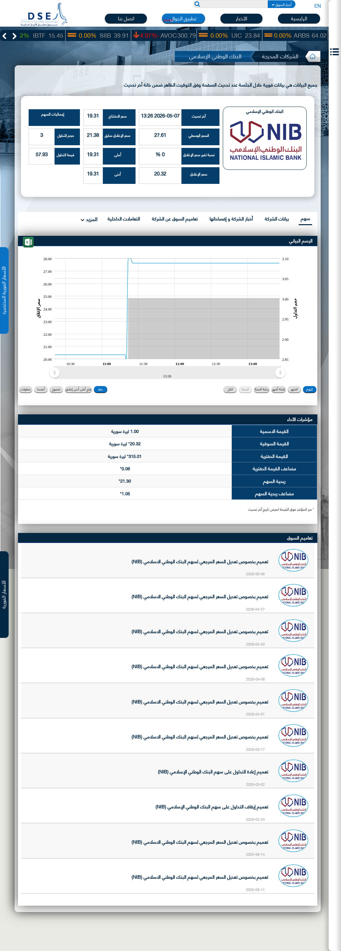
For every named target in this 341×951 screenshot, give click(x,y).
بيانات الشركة (277, 218)
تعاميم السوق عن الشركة (174, 218)
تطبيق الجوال (183, 18)
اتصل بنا (126, 18)
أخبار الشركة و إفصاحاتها (231, 218)
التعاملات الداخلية (124, 218)
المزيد (91, 219)
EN (317, 5)
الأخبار (241, 18)
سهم (305, 218)
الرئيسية (299, 18)
